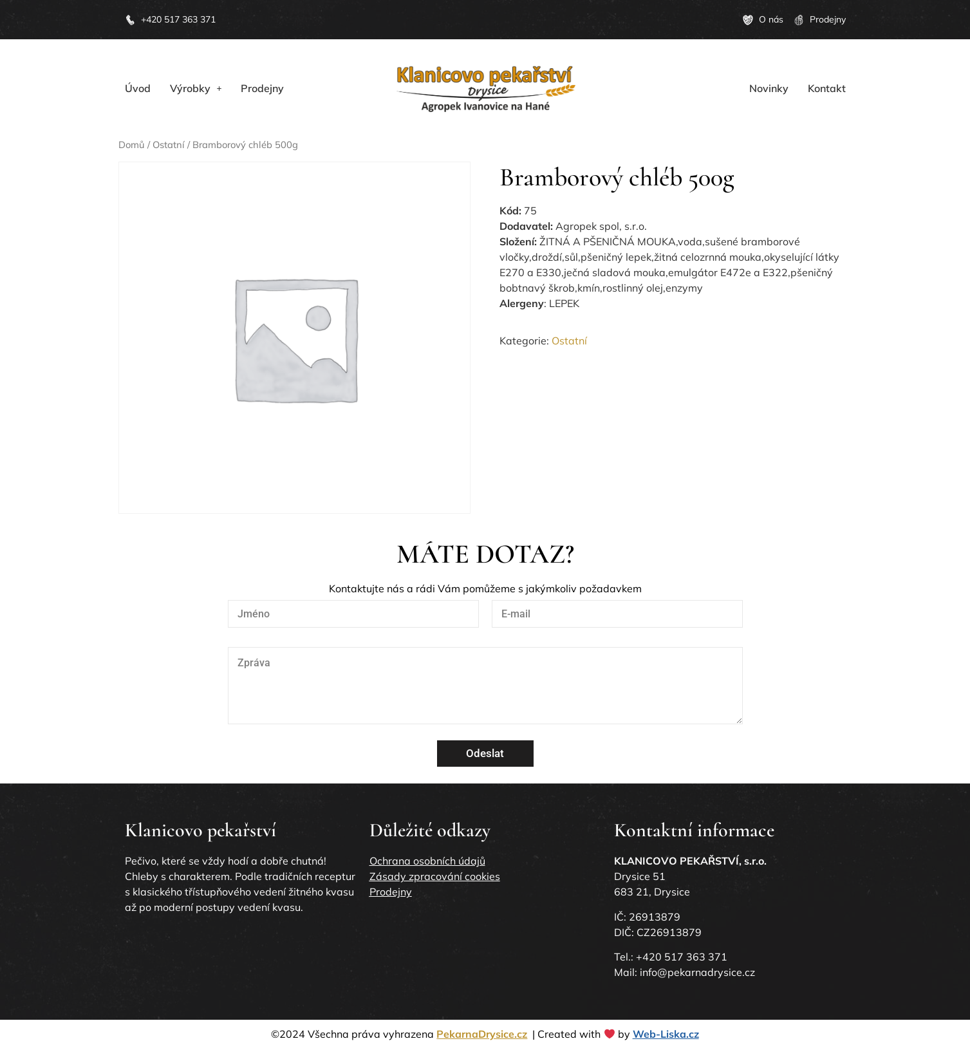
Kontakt (827, 88)
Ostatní (169, 144)
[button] (196, 88)
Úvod (138, 88)
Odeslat (485, 753)
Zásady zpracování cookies (434, 876)
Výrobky (196, 88)
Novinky (768, 88)
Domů (131, 144)
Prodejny (262, 88)
